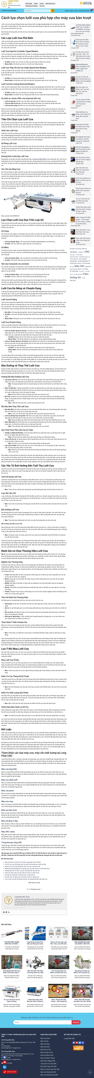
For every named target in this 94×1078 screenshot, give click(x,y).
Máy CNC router (8, 832)
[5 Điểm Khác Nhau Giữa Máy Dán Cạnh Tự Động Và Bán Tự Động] (74, 210)
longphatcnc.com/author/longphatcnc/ (15, 907)
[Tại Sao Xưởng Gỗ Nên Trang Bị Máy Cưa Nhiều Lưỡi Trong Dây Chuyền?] (74, 102)
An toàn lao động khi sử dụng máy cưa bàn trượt (20, 875)
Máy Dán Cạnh (45, 1047)
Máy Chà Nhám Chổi (47, 1055)
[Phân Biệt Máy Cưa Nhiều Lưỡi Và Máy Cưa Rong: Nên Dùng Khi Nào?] (74, 114)
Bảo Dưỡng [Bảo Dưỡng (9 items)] (78, 248)
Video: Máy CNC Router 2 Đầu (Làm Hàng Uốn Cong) (83, 240)
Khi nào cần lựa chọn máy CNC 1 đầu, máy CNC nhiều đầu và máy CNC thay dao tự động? (58, 943)
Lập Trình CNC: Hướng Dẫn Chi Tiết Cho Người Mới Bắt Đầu (83, 160)
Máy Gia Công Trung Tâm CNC (50, 1069)
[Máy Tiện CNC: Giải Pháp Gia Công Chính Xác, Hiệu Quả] (74, 170)
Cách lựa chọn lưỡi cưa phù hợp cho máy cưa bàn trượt (22, 873)
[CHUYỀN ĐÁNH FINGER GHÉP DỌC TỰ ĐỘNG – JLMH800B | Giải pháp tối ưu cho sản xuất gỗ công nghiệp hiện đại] (74, 27)
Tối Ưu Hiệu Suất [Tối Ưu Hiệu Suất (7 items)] (78, 274)
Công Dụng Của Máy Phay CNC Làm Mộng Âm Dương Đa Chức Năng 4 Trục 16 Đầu (35, 943)
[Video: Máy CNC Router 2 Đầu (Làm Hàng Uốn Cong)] (74, 241)
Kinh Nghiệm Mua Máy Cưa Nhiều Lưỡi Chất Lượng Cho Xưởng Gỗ (83, 139)
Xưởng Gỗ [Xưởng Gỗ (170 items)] (75, 277)
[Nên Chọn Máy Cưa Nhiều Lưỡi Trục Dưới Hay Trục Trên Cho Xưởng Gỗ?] (74, 90)
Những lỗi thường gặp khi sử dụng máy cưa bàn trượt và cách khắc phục (27, 868)
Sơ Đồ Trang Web (83, 11)
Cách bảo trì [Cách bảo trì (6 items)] (73, 254)
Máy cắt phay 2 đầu (9, 821)
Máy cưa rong (7, 801)
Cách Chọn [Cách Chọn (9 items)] (79, 254)
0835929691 (6, 1046)
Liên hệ (67, 11)
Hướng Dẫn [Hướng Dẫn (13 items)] (73, 261)
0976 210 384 (87, 4)
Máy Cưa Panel (45, 1038)
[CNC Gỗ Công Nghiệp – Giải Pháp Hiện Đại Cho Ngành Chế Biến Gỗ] (74, 150)
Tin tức (42, 6)
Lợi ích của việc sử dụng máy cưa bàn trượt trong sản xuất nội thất (25, 864)
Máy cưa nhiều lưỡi (9, 780)
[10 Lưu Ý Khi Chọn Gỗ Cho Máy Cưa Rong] (74, 201)
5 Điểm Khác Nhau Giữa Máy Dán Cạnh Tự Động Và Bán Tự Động (83, 209)
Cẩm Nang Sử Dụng (31, 6)
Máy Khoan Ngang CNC (48, 1061)
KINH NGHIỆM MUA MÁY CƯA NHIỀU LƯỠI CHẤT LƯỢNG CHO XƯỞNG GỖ (82, 943)
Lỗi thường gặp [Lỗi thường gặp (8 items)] (86, 263)
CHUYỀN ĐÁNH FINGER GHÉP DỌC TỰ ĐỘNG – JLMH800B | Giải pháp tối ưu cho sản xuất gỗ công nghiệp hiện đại (80, 29)
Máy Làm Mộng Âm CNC (48, 1072)
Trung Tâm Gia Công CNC (48, 1063)
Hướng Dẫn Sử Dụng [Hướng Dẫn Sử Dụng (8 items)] (75, 263)
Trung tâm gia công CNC (11, 842)
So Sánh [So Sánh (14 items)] (85, 269)
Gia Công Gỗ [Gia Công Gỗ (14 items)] (83, 259)
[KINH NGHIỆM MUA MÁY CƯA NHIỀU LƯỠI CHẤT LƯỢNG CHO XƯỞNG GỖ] (74, 67)
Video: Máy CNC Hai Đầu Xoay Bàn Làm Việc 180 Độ (82, 1000)
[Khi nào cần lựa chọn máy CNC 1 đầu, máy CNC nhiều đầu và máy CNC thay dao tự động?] (74, 54)
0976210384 (6, 1057)
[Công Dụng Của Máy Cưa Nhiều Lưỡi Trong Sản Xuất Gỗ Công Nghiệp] (74, 127)
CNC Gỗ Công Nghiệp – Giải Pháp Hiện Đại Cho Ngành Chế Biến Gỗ (83, 149)
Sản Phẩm (29, 3)
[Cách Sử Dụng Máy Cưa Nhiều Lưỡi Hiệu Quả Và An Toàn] (74, 181)
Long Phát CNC (69, 1038)
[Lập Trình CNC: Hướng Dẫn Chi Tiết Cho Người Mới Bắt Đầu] (74, 160)
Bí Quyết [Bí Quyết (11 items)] (72, 249)
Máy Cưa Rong (45, 1044)
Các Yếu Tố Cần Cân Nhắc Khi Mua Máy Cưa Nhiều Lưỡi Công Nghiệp (83, 79)
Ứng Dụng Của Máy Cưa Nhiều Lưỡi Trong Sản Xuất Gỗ (83, 190)
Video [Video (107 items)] (85, 274)
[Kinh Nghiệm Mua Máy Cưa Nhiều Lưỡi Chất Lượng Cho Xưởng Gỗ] (74, 139)
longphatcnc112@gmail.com (13, 1048)
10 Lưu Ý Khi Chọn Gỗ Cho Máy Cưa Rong (12, 1000)
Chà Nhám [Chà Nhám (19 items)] (73, 252)
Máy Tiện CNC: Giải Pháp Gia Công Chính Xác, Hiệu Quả (82, 170)
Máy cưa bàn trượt (9, 810)
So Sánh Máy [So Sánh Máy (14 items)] (74, 271)
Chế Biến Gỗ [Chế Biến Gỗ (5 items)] (81, 252)
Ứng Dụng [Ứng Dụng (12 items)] (72, 280)
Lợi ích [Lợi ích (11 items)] (72, 266)
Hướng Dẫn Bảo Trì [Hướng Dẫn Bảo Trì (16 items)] (84, 261)
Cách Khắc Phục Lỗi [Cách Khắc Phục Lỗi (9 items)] (84, 257)
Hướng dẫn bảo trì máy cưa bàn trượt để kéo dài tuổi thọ (22, 871)
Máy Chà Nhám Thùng (48, 1058)
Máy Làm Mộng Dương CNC (49, 1075)
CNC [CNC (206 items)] (87, 251)
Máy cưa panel (7, 790)
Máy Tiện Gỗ (44, 1041)
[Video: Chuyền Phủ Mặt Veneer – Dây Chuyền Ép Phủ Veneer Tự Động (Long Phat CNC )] (74, 220)
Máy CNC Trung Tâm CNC (48, 1066)
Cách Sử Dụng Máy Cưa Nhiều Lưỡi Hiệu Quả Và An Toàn (83, 180)
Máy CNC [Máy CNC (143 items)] (80, 266)
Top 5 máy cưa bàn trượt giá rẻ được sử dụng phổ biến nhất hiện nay (26, 879)
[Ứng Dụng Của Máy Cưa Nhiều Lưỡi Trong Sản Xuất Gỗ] (74, 191)
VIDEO (36, 3)
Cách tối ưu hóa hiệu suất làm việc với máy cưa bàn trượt (22, 866)
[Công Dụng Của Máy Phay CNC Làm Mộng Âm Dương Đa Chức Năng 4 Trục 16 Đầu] (74, 42)
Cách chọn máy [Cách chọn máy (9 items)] (74, 257)
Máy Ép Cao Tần (46, 1049)
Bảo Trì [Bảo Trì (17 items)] (84, 249)
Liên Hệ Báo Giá (50, 3)
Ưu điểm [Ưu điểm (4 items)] (83, 278)
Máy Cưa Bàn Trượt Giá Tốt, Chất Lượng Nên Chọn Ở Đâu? (23, 862)
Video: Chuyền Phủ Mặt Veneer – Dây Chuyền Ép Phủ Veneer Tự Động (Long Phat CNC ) (58, 1000)
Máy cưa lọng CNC (9, 769)
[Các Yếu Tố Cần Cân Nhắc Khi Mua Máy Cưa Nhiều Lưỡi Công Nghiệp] (74, 79)
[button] (12, 10)
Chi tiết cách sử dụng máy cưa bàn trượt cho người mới (22, 877)
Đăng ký (76, 1022)
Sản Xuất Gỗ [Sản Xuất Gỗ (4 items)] (81, 271)
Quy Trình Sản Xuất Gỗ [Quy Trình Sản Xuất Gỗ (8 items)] (76, 269)
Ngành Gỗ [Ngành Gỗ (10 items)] (88, 266)
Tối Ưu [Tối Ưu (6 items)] (71, 274)
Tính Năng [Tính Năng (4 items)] (87, 271)
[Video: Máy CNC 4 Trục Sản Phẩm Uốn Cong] (74, 232)
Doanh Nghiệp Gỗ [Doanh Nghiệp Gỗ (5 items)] (74, 259)
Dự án (41, 3)
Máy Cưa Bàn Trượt (47, 1052)
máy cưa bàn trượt (40, 159)
